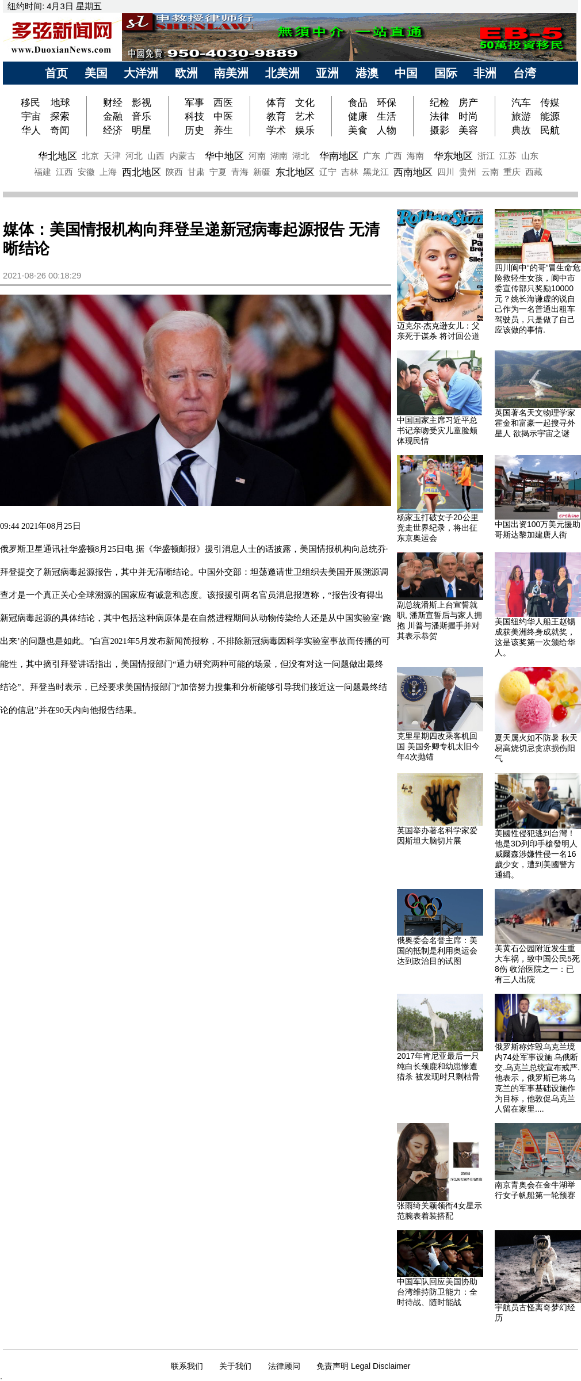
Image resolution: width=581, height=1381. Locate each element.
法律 (439, 116)
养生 (223, 130)
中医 (223, 116)
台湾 (524, 73)
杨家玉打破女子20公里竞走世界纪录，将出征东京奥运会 (438, 528)
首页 (56, 73)
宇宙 (31, 116)
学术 (276, 130)
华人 (31, 130)
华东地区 (453, 156)
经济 (113, 130)
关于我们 (235, 1366)
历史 (194, 130)
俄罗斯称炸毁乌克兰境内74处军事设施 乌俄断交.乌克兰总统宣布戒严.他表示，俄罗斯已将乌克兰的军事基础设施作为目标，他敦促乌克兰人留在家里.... (537, 1077)
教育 (276, 116)
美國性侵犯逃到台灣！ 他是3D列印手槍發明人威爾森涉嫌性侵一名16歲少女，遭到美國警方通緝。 (536, 854)
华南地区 (338, 156)
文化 (305, 102)
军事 (194, 102)
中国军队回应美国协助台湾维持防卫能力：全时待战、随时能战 (437, 1292)
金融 (113, 116)
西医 (223, 102)
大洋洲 (141, 73)
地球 (60, 102)
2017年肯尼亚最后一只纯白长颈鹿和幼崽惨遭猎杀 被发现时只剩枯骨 (438, 1066)
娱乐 (305, 130)
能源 (550, 116)
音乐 (141, 116)
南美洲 (231, 73)
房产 (468, 102)
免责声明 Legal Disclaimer (363, 1366)
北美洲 (282, 73)
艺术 (305, 116)
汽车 (521, 102)
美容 (468, 130)
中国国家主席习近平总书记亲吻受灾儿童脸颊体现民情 (437, 430)
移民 (32, 102)
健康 (358, 116)
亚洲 (327, 73)
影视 (141, 102)
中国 (406, 73)
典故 (521, 130)
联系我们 (187, 1366)
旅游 (521, 116)
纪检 (439, 102)
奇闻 (60, 130)
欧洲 (186, 73)
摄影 (439, 130)
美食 (358, 130)
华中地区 (224, 156)
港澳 (367, 73)
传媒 (550, 102)
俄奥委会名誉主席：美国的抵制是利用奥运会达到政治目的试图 (437, 951)
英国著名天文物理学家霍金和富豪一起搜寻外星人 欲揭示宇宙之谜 (535, 423)
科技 (194, 116)
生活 (386, 116)
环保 (386, 102)
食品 (358, 102)
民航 (550, 130)
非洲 (484, 73)
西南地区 (413, 172)
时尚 (468, 116)
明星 (141, 130)
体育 (276, 102)
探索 (60, 116)
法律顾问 (284, 1366)
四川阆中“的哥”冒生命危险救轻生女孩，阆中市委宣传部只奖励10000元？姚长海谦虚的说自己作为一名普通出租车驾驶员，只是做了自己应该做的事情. (537, 298)
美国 (96, 73)
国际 (445, 73)
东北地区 (295, 172)
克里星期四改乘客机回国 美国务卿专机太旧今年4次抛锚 (438, 746)
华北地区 (57, 156)
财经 (113, 102)
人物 (386, 130)
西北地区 (141, 172)
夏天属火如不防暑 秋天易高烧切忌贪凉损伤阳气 (536, 748)
